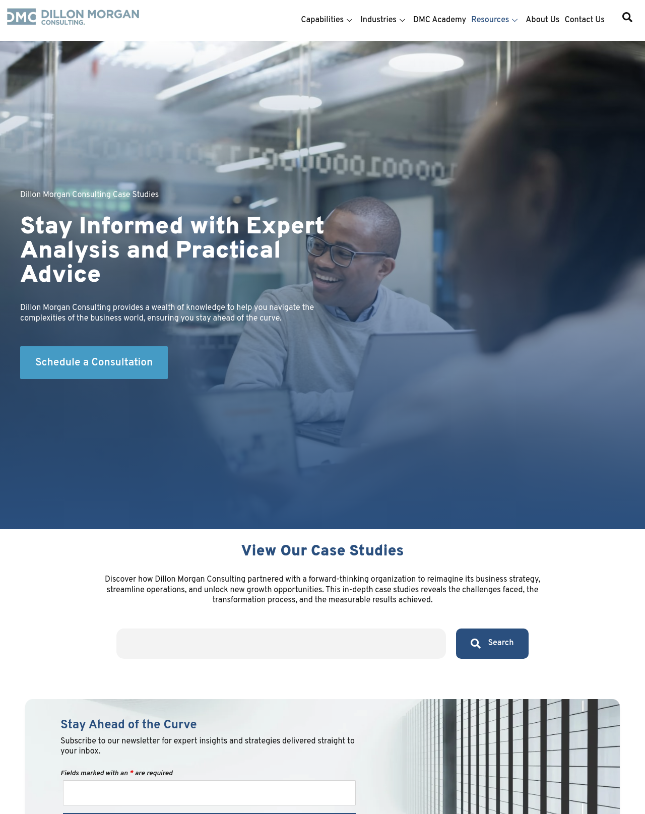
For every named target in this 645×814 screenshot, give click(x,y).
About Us (542, 20)
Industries (382, 20)
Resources (494, 20)
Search (492, 643)
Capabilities (326, 20)
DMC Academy (439, 20)
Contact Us (584, 20)
